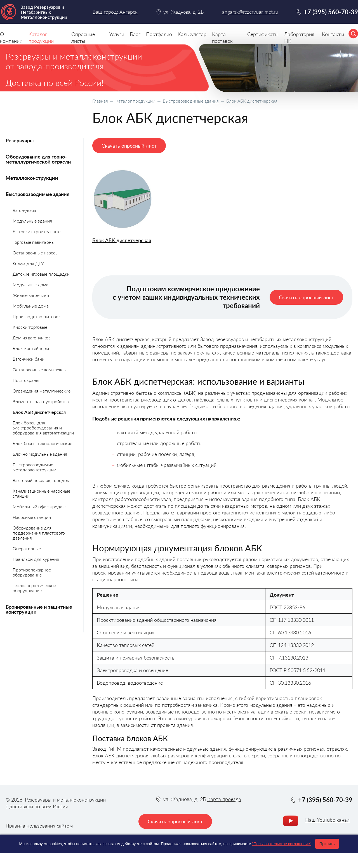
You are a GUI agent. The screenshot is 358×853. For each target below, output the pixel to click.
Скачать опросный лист (129, 146)
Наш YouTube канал (327, 820)
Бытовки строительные (36, 231)
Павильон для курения (36, 559)
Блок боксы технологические (42, 443)
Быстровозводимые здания (191, 100)
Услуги (116, 34)
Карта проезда (224, 799)
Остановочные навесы (35, 252)
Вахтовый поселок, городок (41, 480)
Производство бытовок (37, 316)
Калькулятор (192, 34)
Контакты (333, 34)
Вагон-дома (24, 210)
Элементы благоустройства (41, 401)
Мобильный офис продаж (39, 506)
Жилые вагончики (31, 295)
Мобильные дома (31, 305)
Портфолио (159, 34)
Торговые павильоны (34, 242)
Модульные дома (30, 284)
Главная (100, 100)
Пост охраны (26, 380)
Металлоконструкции (32, 177)
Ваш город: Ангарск (115, 12)
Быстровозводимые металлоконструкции (34, 467)
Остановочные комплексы (40, 369)
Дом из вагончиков (32, 337)
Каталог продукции (135, 100)
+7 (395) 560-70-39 (331, 12)
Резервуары (20, 140)
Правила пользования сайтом (39, 826)
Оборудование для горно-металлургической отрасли (38, 159)
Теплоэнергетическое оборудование (34, 588)
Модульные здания (32, 220)
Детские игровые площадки (41, 274)
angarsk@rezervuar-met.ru (250, 12)
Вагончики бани (28, 358)
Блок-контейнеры (31, 348)
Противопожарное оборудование (32, 572)
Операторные (27, 548)
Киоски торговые (30, 327)
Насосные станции (32, 517)
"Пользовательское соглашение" (281, 844)
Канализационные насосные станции (41, 493)
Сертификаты (263, 34)
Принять (327, 844)
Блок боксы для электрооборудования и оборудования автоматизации (43, 427)
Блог (135, 34)
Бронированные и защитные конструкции (39, 609)
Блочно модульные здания (40, 454)
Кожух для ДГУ (28, 263)
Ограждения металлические (41, 390)
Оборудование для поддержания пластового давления (39, 532)
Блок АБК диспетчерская (121, 240)
